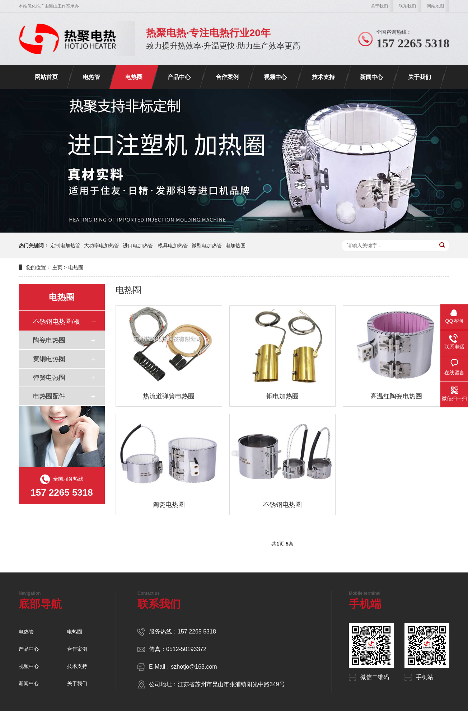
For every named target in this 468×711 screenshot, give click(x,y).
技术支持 (323, 77)
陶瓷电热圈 (49, 340)
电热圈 (133, 77)
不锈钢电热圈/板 (56, 321)
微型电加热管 (207, 245)
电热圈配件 (49, 396)
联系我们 (407, 6)
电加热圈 (235, 245)
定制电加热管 (65, 245)
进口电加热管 (138, 245)
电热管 (91, 77)
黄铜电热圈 (49, 358)
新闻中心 (371, 77)
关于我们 (379, 6)
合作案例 (227, 77)
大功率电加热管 (101, 245)
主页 (57, 267)
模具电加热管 (173, 245)
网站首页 (46, 77)
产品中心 (179, 77)
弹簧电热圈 (49, 377)
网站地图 (435, 6)
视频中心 (275, 77)
